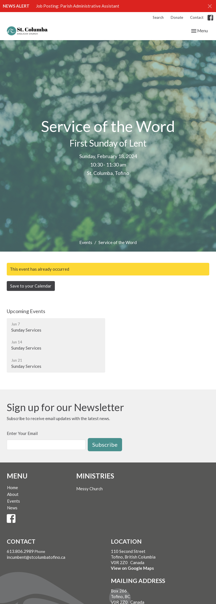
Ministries (95, 476)
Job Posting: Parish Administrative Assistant (77, 5)
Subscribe (105, 444)
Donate (177, 17)
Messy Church (89, 488)
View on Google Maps (132, 568)
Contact (196, 17)
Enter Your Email (22, 433)
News (12, 507)
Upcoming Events (26, 311)
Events (85, 242)
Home (12, 487)
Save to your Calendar (30, 285)
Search (158, 17)
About (13, 494)
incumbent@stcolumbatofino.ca (36, 557)
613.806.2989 (20, 551)
